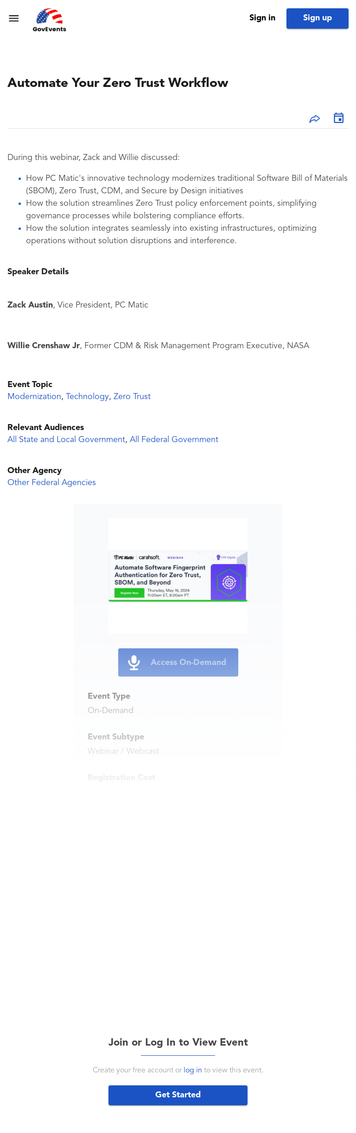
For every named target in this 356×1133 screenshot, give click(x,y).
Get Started (178, 1095)
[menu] (13, 18)
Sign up (317, 18)
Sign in (262, 18)
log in (193, 1070)
